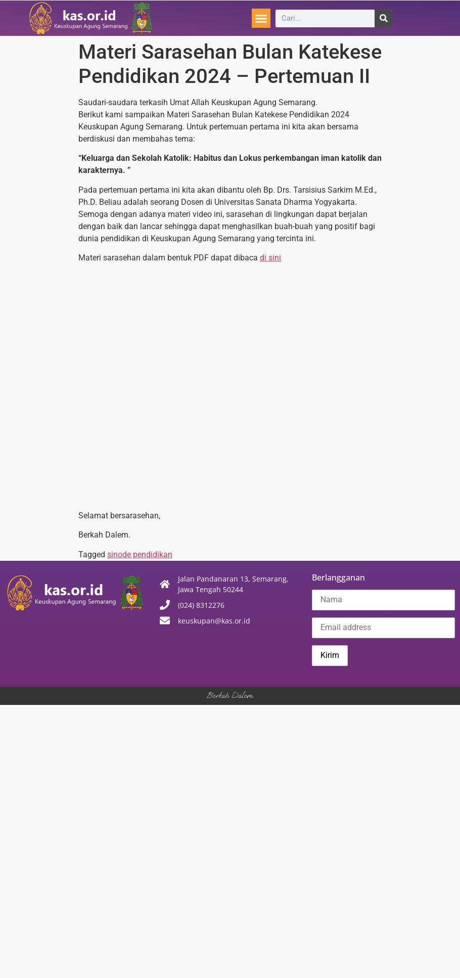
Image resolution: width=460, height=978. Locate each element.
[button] (261, 18)
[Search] (383, 18)
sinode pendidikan (139, 554)
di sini (270, 257)
